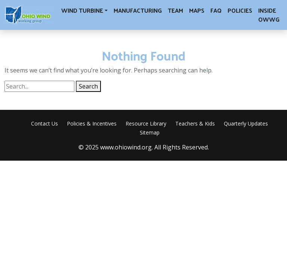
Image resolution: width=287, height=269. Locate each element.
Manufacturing (138, 10)
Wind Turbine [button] (82, 10)
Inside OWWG (269, 15)
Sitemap (150, 132)
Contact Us (44, 123)
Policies (240, 10)
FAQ (216, 10)
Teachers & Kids (195, 123)
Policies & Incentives (92, 123)
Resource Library (146, 123)
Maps (196, 10)
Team (175, 10)
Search (88, 86)
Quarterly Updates (246, 123)
